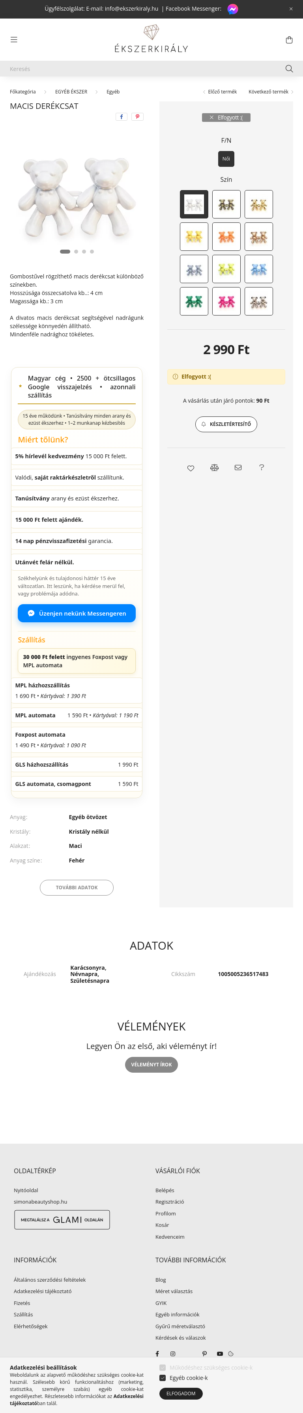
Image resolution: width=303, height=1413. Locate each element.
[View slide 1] (65, 252)
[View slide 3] (84, 252)
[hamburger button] (14, 40)
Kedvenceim (170, 1237)
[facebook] (121, 117)
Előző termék (222, 91)
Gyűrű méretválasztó (180, 1326)
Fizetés (22, 1303)
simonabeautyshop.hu (40, 1201)
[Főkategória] (23, 91)
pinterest (204, 1354)
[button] (226, 424)
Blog (160, 1280)
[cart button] (289, 40)
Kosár (162, 1225)
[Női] (226, 159)
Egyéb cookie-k (189, 1377)
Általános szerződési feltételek (50, 1280)
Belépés (164, 1190)
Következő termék (268, 91)
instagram (173, 1354)
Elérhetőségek (31, 1326)
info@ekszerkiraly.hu (132, 8)
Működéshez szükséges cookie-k (211, 1367)
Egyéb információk (177, 1315)
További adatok (77, 887)
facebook (157, 1354)
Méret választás (174, 1291)
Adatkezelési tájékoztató (43, 1291)
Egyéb (113, 91)
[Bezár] (291, 9)
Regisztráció (169, 1202)
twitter (188, 1354)
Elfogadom (181, 1393)
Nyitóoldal (26, 1190)
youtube (220, 1354)
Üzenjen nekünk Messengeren (76, 613)
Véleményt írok (151, 1064)
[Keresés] (151, 69)
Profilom (165, 1214)
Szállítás (23, 1315)
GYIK (160, 1303)
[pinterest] (137, 117)
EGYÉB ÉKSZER (71, 91)
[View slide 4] (92, 252)
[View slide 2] (76, 252)
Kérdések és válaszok (180, 1338)
